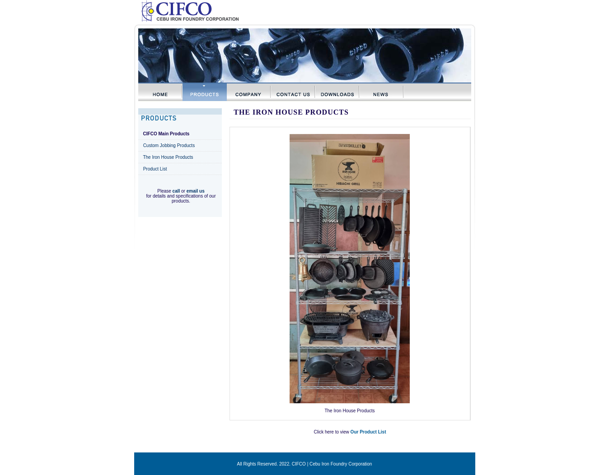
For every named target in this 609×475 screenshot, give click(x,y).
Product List (155, 168)
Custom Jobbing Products (169, 145)
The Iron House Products (168, 157)
